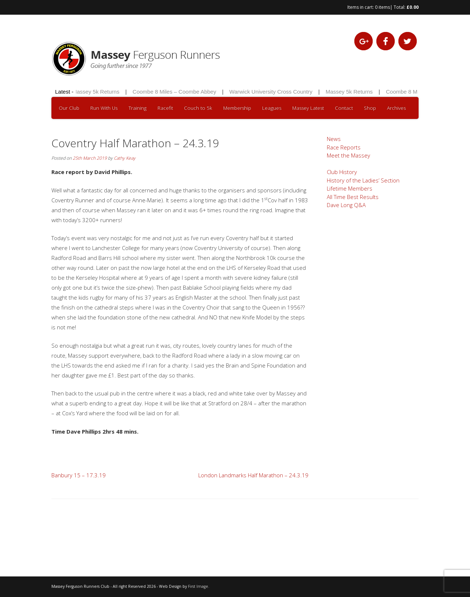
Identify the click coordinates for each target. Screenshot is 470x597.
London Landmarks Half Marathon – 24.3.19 (253, 475)
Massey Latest (308, 108)
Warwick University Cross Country (271, 91)
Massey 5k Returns (96, 91)
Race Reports (344, 147)
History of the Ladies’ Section (363, 180)
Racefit (165, 108)
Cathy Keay (124, 158)
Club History (342, 172)
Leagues (271, 108)
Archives (396, 108)
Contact (344, 108)
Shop (370, 108)
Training (138, 108)
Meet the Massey (348, 155)
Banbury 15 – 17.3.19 (78, 475)
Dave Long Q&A (346, 205)
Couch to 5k (198, 108)
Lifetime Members (349, 188)
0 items (382, 7)
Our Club (69, 108)
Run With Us (104, 108)
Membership (237, 108)
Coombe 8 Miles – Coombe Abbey (175, 91)
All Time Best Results (353, 196)
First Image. (198, 586)
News (334, 138)
